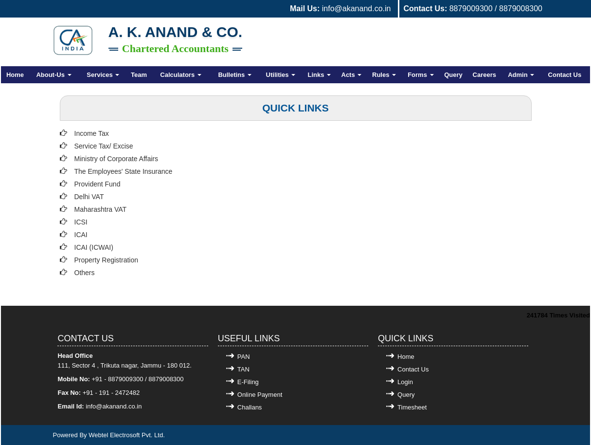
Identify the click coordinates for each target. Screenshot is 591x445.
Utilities (281, 74)
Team (139, 74)
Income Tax (91, 133)
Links (319, 74)
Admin (521, 74)
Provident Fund (97, 184)
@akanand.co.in (119, 406)
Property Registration (106, 260)
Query (453, 74)
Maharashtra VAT (100, 209)
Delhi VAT (89, 197)
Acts (351, 74)
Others (84, 273)
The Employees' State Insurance (123, 171)
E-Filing (248, 382)
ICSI (81, 222)
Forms (420, 74)
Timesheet (412, 407)
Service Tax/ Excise (103, 146)
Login (405, 382)
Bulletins (234, 74)
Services (103, 74)
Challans (249, 407)
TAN (243, 369)
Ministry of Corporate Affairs (116, 159)
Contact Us (565, 74)
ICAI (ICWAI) (93, 247)
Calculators (180, 74)
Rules (384, 74)
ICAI (81, 235)
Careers (484, 74)
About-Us (53, 74)
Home (15, 74)
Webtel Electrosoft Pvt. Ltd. (127, 435)
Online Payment (260, 394)
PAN (243, 356)
